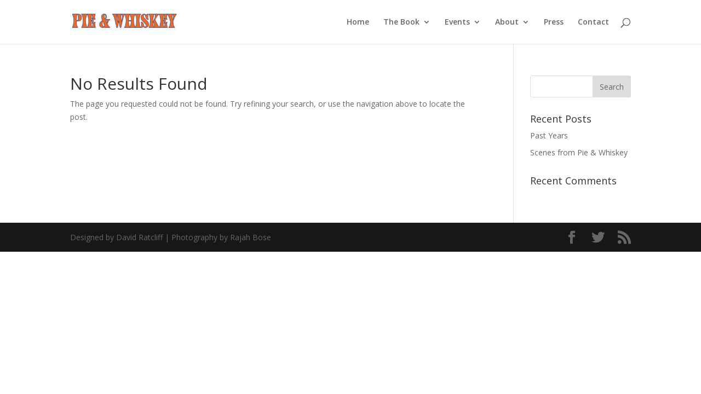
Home (358, 22)
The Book (401, 22)
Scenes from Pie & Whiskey (579, 152)
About (507, 22)
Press (554, 22)
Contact (593, 22)
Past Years (549, 135)
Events (457, 22)
